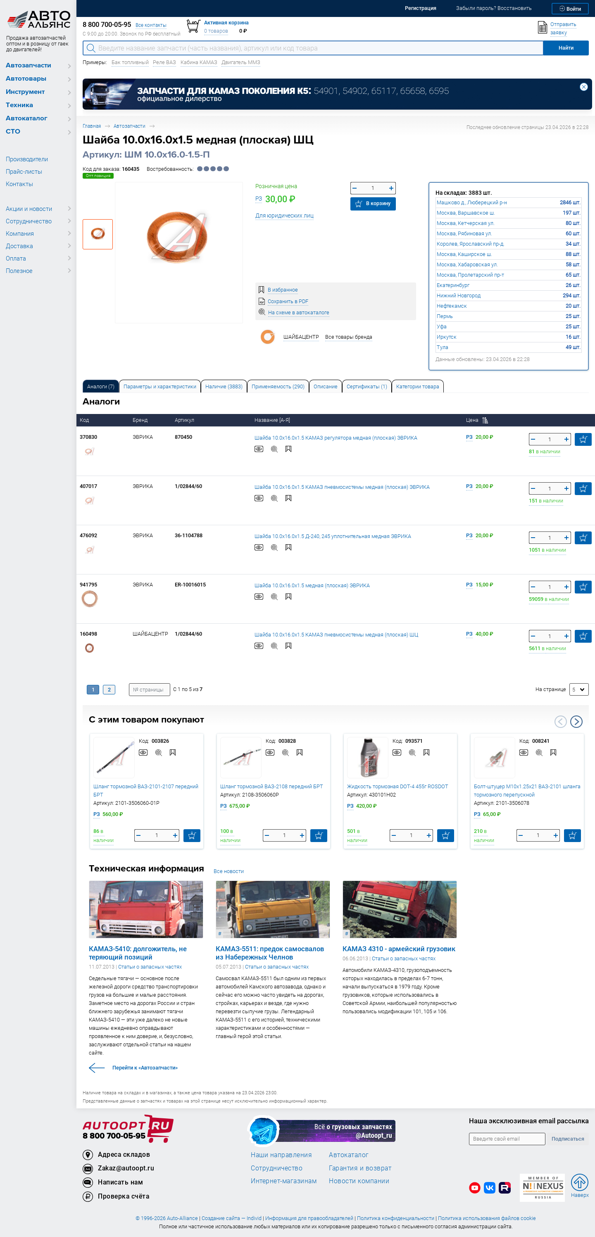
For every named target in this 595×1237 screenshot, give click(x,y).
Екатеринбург (453, 285)
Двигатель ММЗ (240, 62)
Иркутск (447, 336)
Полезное (19, 270)
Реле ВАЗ (164, 62)
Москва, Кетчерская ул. (466, 223)
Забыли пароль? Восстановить (494, 8)
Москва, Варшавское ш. (466, 212)
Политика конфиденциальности (395, 1218)
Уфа (442, 326)
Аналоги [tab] (100, 386)
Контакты (19, 183)
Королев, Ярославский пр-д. (471, 243)
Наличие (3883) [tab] (224, 386)
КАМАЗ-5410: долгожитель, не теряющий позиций (138, 953)
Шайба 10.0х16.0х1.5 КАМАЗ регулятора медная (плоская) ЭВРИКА (336, 437)
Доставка (19, 246)
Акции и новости (29, 208)
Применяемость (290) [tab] (278, 386)
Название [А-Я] (273, 419)
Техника (19, 105)
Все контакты (151, 25)
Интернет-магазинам (284, 1180)
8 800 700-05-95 (114, 1136)
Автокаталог (27, 118)
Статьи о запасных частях (150, 966)
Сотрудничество (29, 221)
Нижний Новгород (459, 295)
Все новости (229, 871)
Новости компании (359, 1180)
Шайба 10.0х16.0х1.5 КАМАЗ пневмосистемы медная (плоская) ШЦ (336, 634)
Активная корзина (226, 22)
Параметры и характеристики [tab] (160, 386)
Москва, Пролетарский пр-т (470, 274)
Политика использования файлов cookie (487, 1218)
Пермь (445, 316)
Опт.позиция (98, 175)
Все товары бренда (348, 336)
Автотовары (26, 78)
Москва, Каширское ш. (464, 254)
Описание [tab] (326, 386)
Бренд (141, 419)
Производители (27, 159)
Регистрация (420, 8)
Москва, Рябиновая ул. (464, 233)
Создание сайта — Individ (232, 1218)
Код (85, 419)
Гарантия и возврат (360, 1167)
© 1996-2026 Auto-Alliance (167, 1218)
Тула (442, 347)
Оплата (16, 258)
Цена (477, 419)
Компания (20, 233)
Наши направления (281, 1154)
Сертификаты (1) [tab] (367, 386)
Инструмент (25, 92)
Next (576, 721)
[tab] (101, 386)
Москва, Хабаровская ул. (467, 264)
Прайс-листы (24, 171)
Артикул (185, 419)
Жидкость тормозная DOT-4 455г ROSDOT (397, 786)
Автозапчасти (28, 65)
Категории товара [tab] (417, 386)
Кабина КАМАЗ (199, 62)
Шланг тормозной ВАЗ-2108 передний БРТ (271, 786)
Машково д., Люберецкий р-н (472, 202)
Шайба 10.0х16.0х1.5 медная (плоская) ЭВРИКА (312, 585)
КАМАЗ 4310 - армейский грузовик (399, 949)
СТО (13, 131)
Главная (92, 126)
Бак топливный (130, 62)
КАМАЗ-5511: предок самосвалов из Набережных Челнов (270, 953)
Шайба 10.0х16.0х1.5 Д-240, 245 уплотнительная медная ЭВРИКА (333, 535)
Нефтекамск (452, 305)
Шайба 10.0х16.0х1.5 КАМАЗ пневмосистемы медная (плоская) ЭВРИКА (342, 486)
